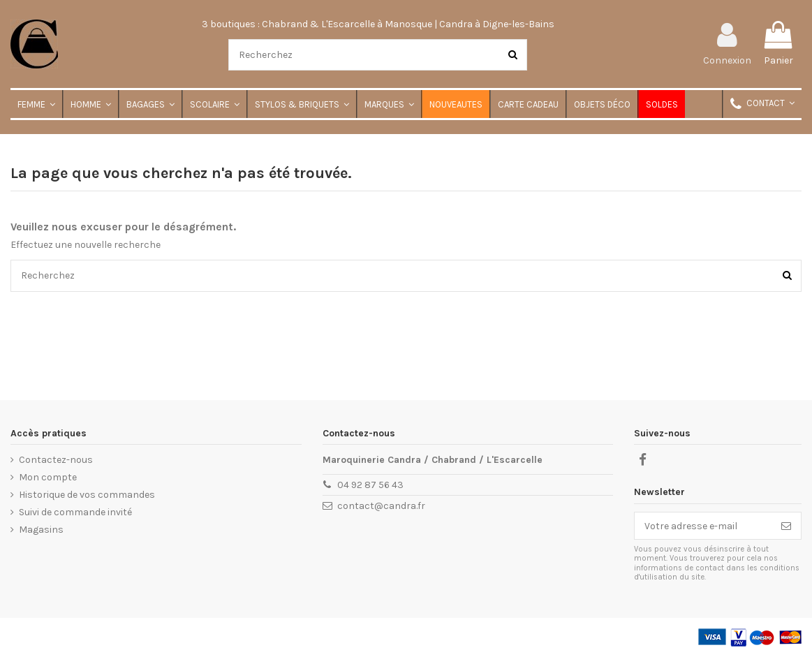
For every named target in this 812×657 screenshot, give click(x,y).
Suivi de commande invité (75, 512)
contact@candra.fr (381, 506)
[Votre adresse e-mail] (703, 525)
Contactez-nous (56, 460)
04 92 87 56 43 (370, 485)
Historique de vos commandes (87, 495)
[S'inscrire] (786, 525)
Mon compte (48, 477)
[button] (762, 104)
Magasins (41, 530)
